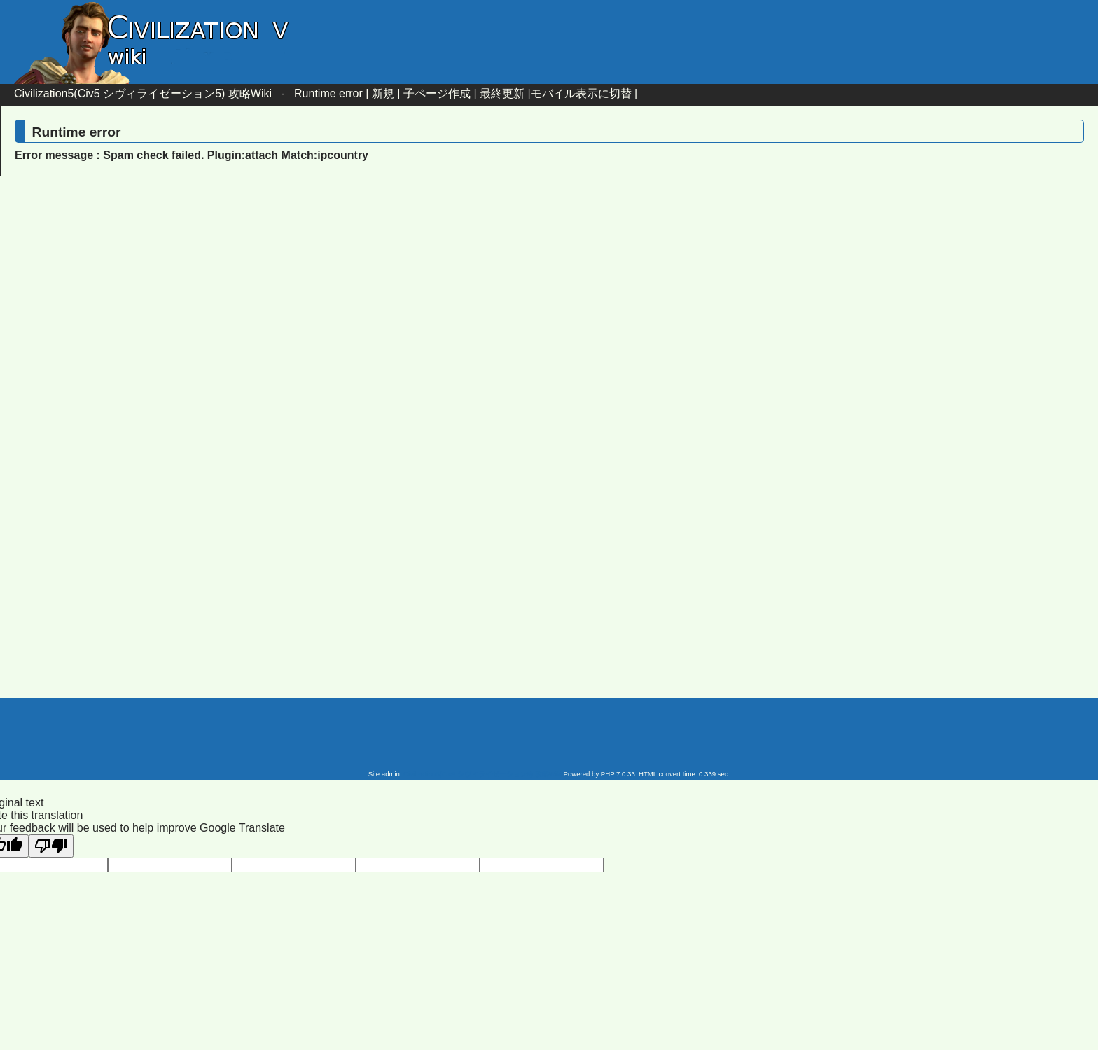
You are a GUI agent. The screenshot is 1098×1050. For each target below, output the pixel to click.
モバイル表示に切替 (581, 93)
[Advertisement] (430, 300)
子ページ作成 (437, 93)
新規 (383, 93)
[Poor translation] (51, 846)
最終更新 (502, 93)
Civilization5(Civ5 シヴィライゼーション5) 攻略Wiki (143, 93)
